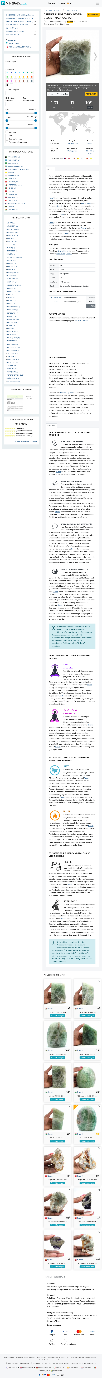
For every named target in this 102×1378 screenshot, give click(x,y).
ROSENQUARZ (13, 347)
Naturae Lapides (81, 320)
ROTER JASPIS (13, 350)
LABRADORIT (13, 307)
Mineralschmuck (15, 31)
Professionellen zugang (87, 1357)
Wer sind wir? (53, 1357)
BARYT (11, 248)
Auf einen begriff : (12, 89)
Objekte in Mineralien (17, 25)
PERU (11, 191)
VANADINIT (12, 372)
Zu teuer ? (90, 107)
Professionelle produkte (18, 47)
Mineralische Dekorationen (20, 18)
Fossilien (12, 28)
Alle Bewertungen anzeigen (25, 442)
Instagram (35, 1363)
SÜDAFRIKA (12, 206)
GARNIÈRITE (12, 279)
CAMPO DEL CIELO (14, 257)
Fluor (56, 302)
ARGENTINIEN (14, 160)
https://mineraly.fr (89, 1363)
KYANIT (11, 303)
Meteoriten (12, 35)
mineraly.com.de (43, 1367)
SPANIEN (12, 172)
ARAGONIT (12, 241)
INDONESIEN (13, 175)
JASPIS (11, 297)
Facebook (24, 1363)
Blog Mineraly (12, 1363)
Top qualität (12, 43)
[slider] (7, 113)
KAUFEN (93, 14)
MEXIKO (12, 188)
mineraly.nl (86, 1367)
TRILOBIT (11, 366)
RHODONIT (12, 341)
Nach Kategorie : (11, 61)
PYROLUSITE (12, 331)
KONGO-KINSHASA (15, 166)
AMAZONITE (12, 226)
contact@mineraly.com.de (68, 1363)
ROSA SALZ (12, 344)
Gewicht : (9, 117)
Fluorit (90, 143)
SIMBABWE (12, 209)
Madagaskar (72, 151)
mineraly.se (56, 1370)
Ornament (58, 10)
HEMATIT (11, 288)
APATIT (10, 238)
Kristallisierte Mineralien (19, 21)
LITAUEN (12, 178)
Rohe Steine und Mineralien (20, 15)
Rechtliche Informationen (25, 1357)
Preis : (8, 110)
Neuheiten (11, 40)
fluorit (49, 1008)
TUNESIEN (12, 200)
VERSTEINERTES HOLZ (16, 375)
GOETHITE (12, 282)
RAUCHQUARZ (13, 338)
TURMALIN (12, 369)
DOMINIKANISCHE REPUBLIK (18, 169)
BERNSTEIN (12, 251)
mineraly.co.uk (26, 1367)
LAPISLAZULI (12, 310)
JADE (10, 294)
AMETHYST (12, 229)
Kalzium (57, 297)
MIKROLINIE (13, 319)
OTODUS (11, 325)
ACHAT (11, 223)
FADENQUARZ (13, 272)
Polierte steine (71, 10)
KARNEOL (11, 300)
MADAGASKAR (15, 185)
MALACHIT (12, 316)
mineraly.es (72, 1367)
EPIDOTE (11, 269)
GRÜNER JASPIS (14, 285)
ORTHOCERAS (13, 322)
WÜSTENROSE (13, 378)
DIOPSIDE (11, 263)
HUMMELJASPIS (14, 291)
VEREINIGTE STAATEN (16, 203)
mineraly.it (59, 1367)
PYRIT (10, 328)
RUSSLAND (13, 197)
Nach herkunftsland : (29, 99)
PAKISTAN (12, 194)
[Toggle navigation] (97, 3)
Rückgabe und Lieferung (68, 1357)
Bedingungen (9, 1357)
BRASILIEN (13, 163)
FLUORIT (11, 275)
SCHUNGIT (12, 353)
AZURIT (11, 245)
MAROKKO (13, 182)
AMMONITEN (13, 232)
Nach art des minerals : (10, 99)
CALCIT (11, 254)
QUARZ (11, 335)
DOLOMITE (12, 266)
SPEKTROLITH (13, 359)
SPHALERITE (12, 362)
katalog (49, 10)
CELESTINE (12, 260)
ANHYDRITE (12, 235)
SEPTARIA (11, 356)
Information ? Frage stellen (58, 94)
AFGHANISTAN (14, 157)
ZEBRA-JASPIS (13, 381)
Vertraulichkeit (41, 1357)
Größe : (8, 125)
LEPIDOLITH (12, 313)
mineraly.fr (11, 1367)
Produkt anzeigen (57, 1016)
